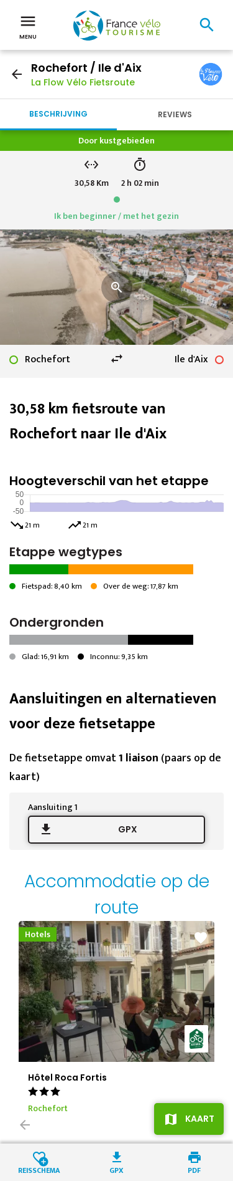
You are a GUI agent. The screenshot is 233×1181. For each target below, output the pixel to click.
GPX (127, 829)
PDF (194, 1169)
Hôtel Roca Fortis (67, 1077)
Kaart (199, 1118)
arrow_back (16, 74)
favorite (200, 937)
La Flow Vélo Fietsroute (83, 82)
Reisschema (39, 1169)
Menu (28, 26)
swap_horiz (116, 358)
